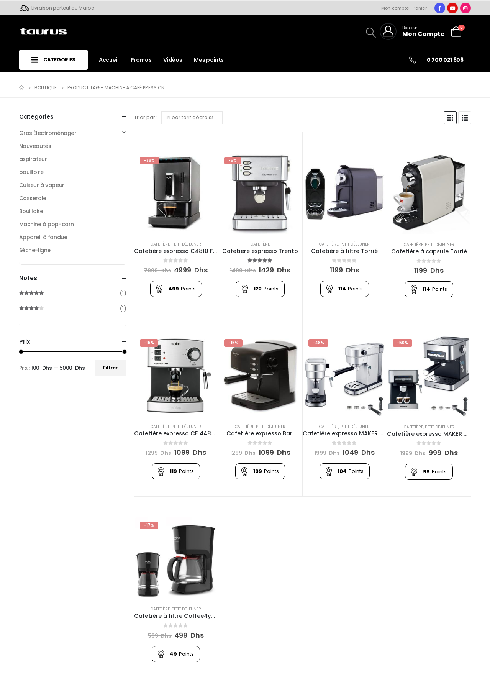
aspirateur (33, 159)
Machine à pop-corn (46, 224)
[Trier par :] (192, 117)
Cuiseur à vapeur (41, 185)
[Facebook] (439, 8)
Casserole (32, 198)
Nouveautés (35, 146)
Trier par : (145, 117)
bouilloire (31, 172)
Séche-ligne (35, 250)
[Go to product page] (176, 193)
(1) (72, 293)
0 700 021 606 (445, 60)
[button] (466, 28)
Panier (420, 8)
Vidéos (172, 60)
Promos (141, 60)
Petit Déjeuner (186, 244)
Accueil (109, 60)
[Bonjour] (412, 31)
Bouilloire (31, 211)
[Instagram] (465, 8)
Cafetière (160, 244)
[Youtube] (452, 8)
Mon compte (395, 8)
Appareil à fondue (43, 237)
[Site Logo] (43, 31)
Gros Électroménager (48, 133)
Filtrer (110, 367)
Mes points (209, 60)
